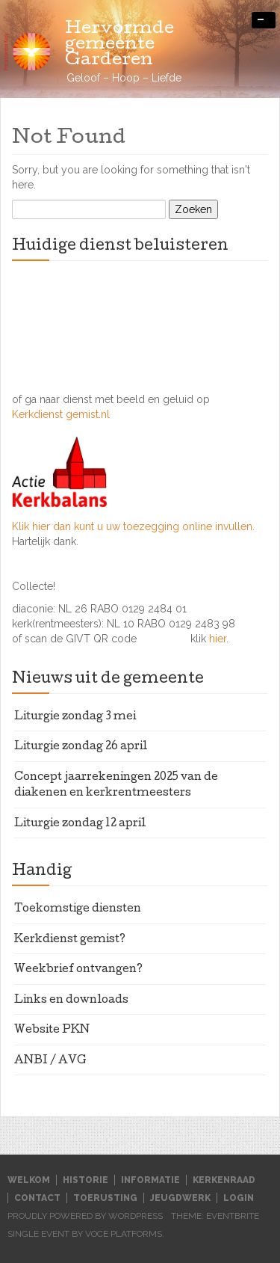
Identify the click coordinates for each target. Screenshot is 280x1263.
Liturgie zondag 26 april (80, 747)
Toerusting (105, 1198)
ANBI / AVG (50, 1061)
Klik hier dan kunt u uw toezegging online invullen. (133, 526)
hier (217, 639)
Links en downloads (71, 1000)
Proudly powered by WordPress (85, 1216)
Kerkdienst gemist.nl (61, 414)
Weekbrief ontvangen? (78, 970)
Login (238, 1198)
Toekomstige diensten (77, 909)
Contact (37, 1198)
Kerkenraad (224, 1180)
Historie (85, 1180)
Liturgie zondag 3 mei (75, 717)
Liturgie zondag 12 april (80, 824)
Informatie (150, 1180)
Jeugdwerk (180, 1198)
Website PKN (52, 1030)
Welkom (28, 1180)
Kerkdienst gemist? (69, 940)
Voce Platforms (123, 1234)
